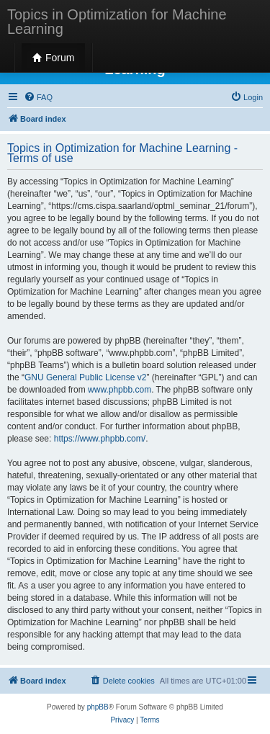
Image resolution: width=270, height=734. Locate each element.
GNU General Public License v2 (85, 377)
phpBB (98, 707)
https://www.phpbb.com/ (99, 439)
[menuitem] (38, 97)
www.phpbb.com (119, 390)
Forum (53, 57)
